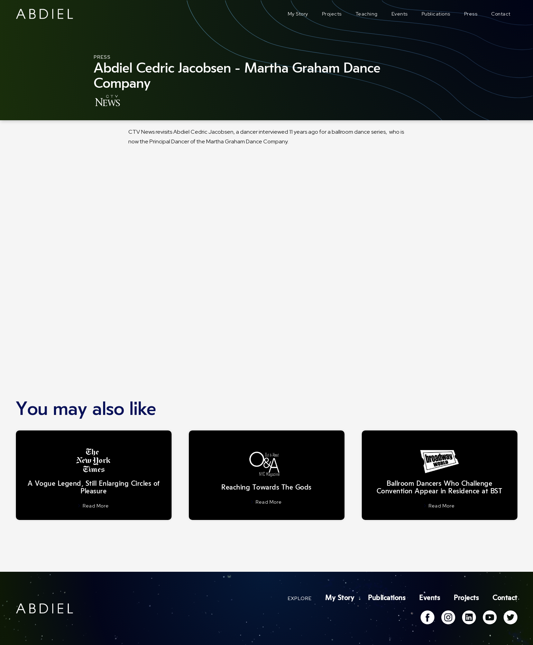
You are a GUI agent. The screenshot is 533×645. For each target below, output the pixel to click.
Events (400, 14)
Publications (436, 14)
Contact (501, 14)
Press (471, 14)
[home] (45, 14)
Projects (332, 14)
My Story (298, 14)
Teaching (367, 14)
